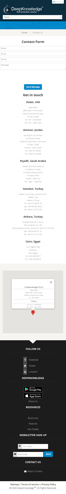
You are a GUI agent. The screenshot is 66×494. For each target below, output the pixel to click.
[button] (33, 312)
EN (54, 2)
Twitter (32, 365)
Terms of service (30, 484)
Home (24, 32)
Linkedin (33, 371)
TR (62, 2)
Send (48, 454)
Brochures (33, 418)
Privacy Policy (48, 484)
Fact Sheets (33, 429)
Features (33, 423)
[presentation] (21, 76)
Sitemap (14, 484)
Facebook (33, 359)
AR (58, 2)
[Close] (51, 282)
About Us (33, 401)
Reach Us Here (34, 471)
